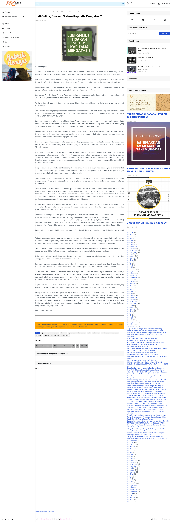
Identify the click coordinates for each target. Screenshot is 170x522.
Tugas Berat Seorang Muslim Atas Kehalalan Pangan (145, 329)
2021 (131, 254)
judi (89, 333)
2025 (131, 468)
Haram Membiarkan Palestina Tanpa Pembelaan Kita (145, 342)
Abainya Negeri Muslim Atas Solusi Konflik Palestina (145, 382)
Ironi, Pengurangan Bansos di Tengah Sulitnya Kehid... (146, 376)
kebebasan (115, 333)
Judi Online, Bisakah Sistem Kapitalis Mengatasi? (144, 401)
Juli (131, 242)
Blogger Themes (46, 519)
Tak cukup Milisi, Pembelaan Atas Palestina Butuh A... (146, 407)
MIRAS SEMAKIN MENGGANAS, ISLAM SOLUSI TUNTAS (146, 423)
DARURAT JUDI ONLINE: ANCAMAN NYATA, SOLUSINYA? (147, 389)
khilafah (46, 335)
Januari (132, 256)
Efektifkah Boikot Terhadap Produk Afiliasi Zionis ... (145, 403)
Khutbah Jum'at (9, 33)
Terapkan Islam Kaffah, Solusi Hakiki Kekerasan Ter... (146, 437)
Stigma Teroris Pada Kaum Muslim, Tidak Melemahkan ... (147, 393)
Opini (5, 42)
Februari (133, 258)
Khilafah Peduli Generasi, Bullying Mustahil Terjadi (144, 362)
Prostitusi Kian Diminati (145, 58)
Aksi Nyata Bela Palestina (136, 427)
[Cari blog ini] (143, 33)
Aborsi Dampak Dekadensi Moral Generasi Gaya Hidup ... (147, 372)
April (131, 236)
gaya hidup (72, 333)
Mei (131, 238)
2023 (131, 305)
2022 (132, 280)
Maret (132, 234)
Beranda (37, 12)
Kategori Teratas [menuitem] (9, 17)
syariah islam (45, 12)
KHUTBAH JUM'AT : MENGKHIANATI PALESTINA (144, 384)
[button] (129, 3)
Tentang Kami (164, 4)
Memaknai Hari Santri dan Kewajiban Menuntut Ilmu (145, 409)
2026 (131, 494)
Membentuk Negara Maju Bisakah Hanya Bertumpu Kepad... (148, 348)
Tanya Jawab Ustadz (10, 37)
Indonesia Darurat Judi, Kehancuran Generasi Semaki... (146, 425)
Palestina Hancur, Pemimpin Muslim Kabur (142, 338)
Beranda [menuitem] (6, 12)
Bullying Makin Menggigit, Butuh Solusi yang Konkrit (145, 391)
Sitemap (6, 46)
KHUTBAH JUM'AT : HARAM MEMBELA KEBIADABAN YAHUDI (148, 439)
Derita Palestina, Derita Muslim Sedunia (141, 350)
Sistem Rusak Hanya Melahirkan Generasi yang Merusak (146, 399)
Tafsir (5, 24)
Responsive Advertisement (44, 511)
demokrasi (55, 333)
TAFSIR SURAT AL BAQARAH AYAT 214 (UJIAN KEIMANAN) (147, 115)
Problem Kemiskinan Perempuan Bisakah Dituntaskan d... (147, 405)
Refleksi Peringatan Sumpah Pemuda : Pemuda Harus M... (147, 380)
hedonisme (81, 333)
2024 (132, 442)
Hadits (6, 28)
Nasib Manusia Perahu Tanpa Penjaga (140, 419)
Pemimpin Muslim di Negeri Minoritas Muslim (143, 340)
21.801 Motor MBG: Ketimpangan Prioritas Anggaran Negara (151, 68)
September (134, 246)
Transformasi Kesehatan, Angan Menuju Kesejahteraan (146, 415)
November (133, 250)
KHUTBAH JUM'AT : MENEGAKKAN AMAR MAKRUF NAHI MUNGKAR (148, 170)
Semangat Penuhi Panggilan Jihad (139, 435)
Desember (133, 252)
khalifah (38, 335)
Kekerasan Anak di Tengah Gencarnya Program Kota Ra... (147, 397)
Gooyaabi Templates (66, 519)
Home (153, 4)
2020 (132, 232)
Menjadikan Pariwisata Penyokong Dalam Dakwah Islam (146, 333)
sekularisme (55, 335)
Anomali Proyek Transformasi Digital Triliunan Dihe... (145, 331)
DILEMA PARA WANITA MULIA (137, 346)
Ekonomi (63, 333)
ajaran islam (45, 333)
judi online (96, 333)
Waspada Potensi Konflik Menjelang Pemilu (142, 344)
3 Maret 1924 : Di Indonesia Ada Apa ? (147, 222)
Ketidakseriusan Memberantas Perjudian (141, 360)
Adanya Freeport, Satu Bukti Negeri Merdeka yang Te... (146, 433)
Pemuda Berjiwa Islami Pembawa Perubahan (142, 354)
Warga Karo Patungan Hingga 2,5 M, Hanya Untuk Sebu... (147, 429)
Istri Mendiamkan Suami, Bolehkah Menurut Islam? (152, 49)
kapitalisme (105, 333)
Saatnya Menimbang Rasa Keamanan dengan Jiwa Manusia (147, 421)
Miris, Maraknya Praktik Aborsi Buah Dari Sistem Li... (145, 388)
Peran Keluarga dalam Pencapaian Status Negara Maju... (146, 417)
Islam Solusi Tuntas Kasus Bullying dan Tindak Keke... (146, 370)
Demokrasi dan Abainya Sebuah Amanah (141, 352)
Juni (131, 240)
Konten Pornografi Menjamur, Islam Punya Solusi (144, 374)
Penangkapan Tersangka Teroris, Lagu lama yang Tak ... (146, 386)
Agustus (133, 244)
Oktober (133, 248)
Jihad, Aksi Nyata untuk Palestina (139, 431)
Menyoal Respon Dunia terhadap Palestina (142, 378)
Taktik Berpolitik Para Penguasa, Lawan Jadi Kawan (145, 395)
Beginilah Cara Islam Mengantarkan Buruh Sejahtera (145, 368)
